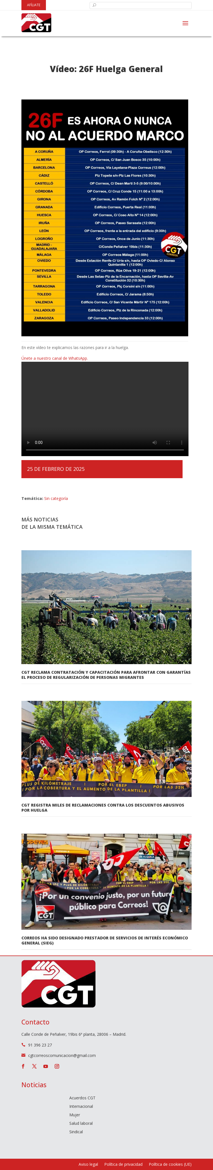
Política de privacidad (123, 1164)
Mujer (74, 1115)
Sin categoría (56, 498)
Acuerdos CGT (82, 1098)
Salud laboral (81, 1123)
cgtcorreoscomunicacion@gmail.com (62, 1055)
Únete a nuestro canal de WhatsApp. (54, 358)
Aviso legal (88, 1164)
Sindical (76, 1132)
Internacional (81, 1106)
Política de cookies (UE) (170, 1164)
